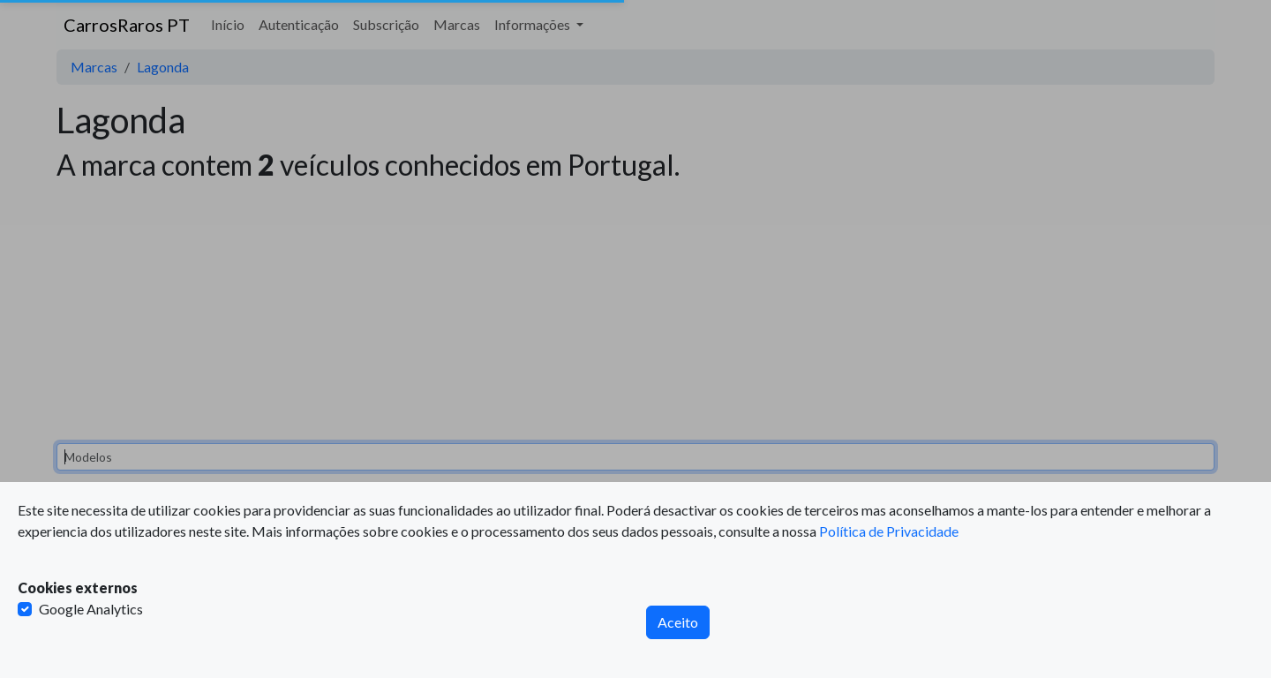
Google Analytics (91, 608)
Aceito (678, 622)
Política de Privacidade (889, 531)
